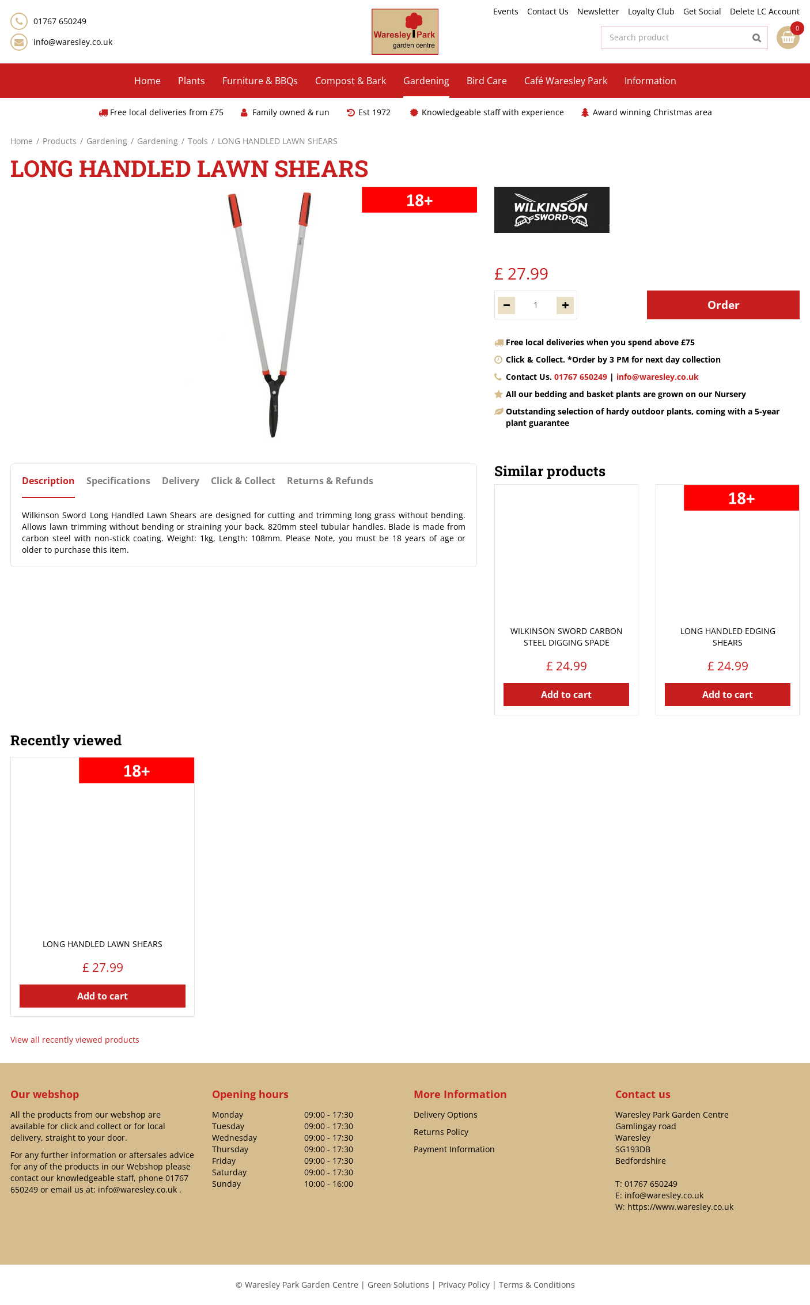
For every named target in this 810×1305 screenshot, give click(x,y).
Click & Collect (243, 481)
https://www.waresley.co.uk (680, 1206)
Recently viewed (66, 740)
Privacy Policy (464, 1284)
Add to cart (566, 694)
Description (48, 481)
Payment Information (454, 1149)
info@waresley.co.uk (72, 41)
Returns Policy (441, 1131)
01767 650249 (580, 376)
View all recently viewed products (74, 1039)
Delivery (180, 481)
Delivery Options (446, 1114)
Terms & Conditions (537, 1284)
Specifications (118, 481)
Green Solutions (398, 1284)
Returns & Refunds (330, 481)
